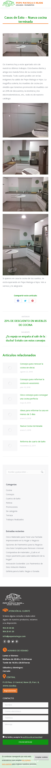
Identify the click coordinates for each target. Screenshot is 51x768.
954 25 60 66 (8, 628)
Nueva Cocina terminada (31, 426)
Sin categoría (11, 511)
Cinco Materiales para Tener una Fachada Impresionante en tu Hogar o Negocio (24, 539)
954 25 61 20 (8, 631)
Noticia (9, 502)
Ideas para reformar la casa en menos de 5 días (34, 412)
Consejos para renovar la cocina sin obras (31, 365)
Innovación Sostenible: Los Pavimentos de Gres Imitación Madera (24, 565)
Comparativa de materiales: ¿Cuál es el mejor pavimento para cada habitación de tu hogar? (25, 556)
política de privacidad (32, 737)
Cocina (9, 490)
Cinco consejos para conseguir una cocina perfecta (34, 396)
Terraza (9, 515)
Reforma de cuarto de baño (33, 441)
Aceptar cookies (41, 757)
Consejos (10, 494)
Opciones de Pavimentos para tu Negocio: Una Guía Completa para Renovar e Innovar (25, 546)
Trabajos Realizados (15, 519)
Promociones (12, 507)
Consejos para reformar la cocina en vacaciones (32, 381)
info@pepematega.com (14, 636)
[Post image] (10, 368)
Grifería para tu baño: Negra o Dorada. (22, 571)
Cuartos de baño (13, 498)
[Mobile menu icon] (46, 3)
